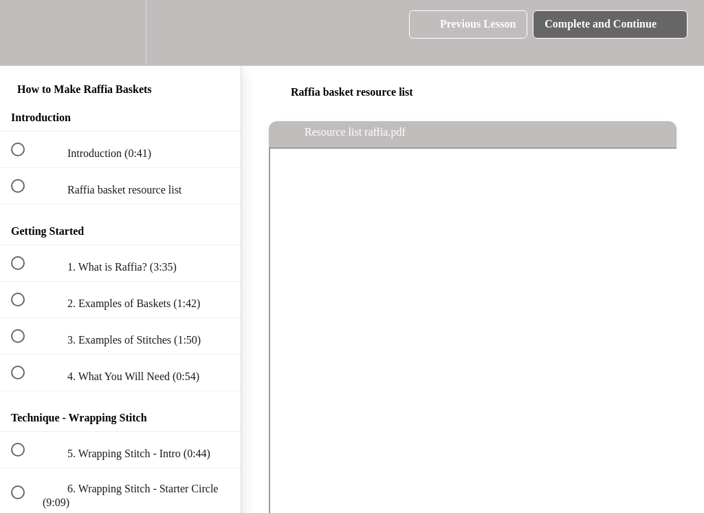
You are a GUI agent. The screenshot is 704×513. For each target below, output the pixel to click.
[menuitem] (120, 32)
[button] (25, 32)
